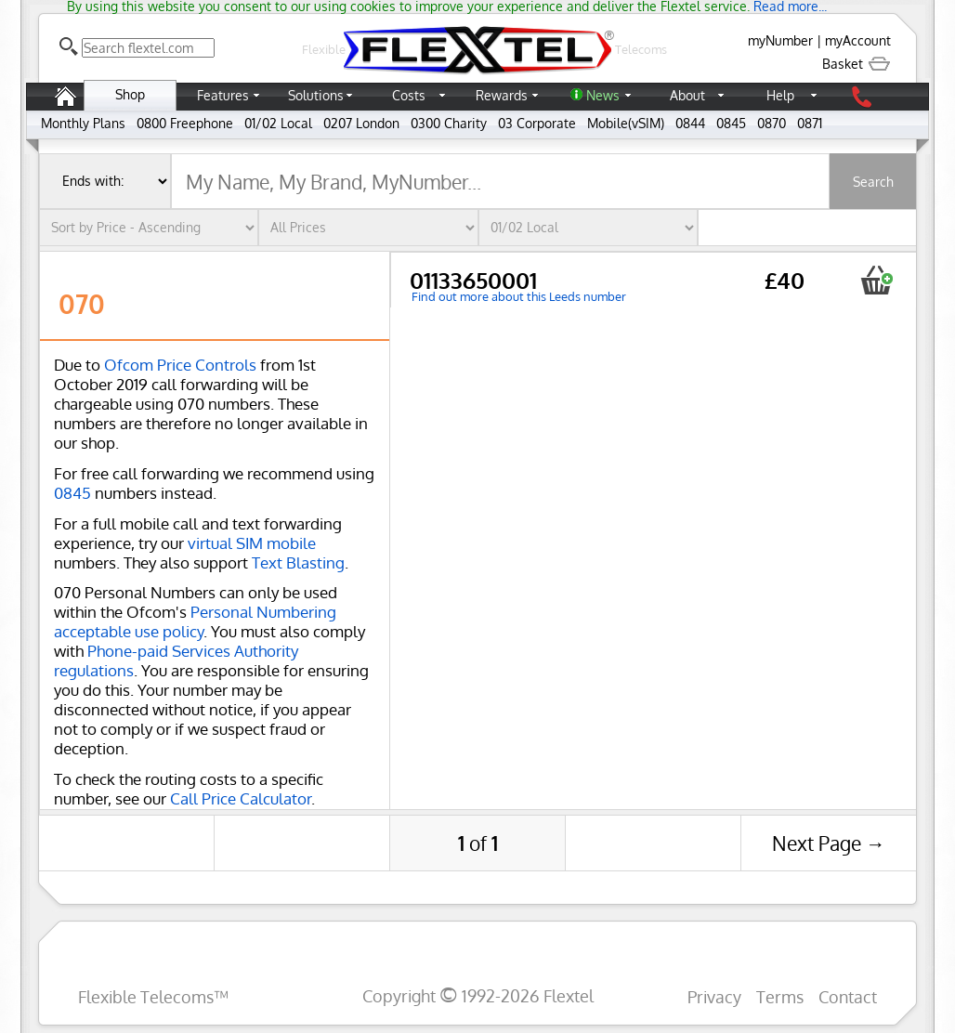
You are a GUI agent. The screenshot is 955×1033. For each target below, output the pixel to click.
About (687, 95)
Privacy (714, 996)
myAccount (858, 40)
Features (223, 95)
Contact (847, 996)
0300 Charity (449, 123)
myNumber (780, 40)
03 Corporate (537, 123)
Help (780, 95)
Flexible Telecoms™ (153, 996)
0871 (809, 123)
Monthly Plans (83, 123)
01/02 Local (278, 123)
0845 (731, 123)
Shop (130, 94)
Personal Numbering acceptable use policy (195, 621)
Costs (408, 95)
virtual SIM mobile (252, 543)
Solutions (316, 95)
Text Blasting (298, 562)
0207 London (361, 123)
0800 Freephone (185, 123)
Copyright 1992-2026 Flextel (478, 995)
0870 (771, 123)
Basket (856, 64)
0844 (690, 123)
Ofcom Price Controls (180, 364)
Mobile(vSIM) (625, 123)
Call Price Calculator (240, 798)
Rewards (502, 95)
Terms (780, 996)
